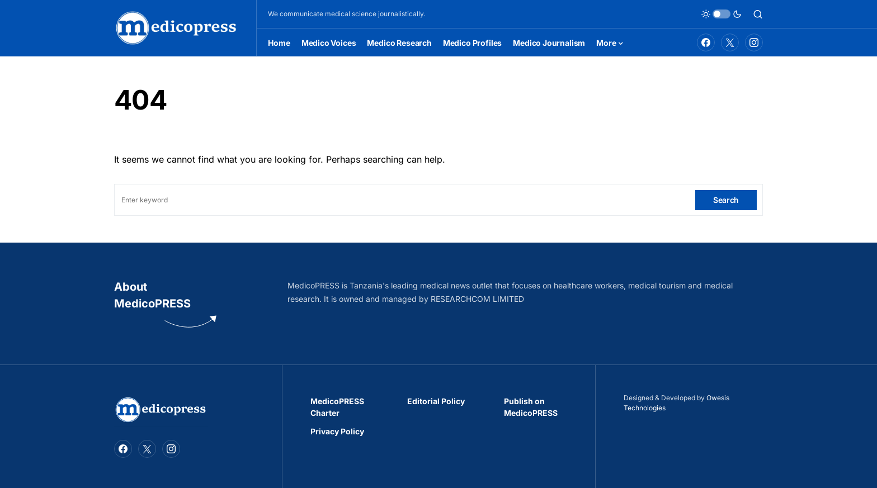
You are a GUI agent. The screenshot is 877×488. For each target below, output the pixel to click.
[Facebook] (706, 42)
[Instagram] (754, 42)
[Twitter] (730, 42)
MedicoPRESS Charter (337, 407)
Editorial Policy (436, 401)
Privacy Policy (337, 431)
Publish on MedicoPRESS (531, 407)
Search (726, 200)
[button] (721, 14)
